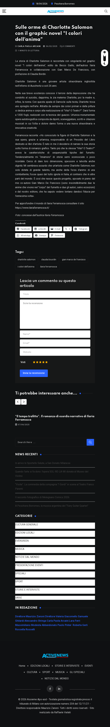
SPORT (19, 581)
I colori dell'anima (26, 266)
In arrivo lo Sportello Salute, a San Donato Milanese (42, 463)
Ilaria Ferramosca (48, 266)
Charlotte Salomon (26, 259)
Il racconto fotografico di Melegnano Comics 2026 (42, 497)
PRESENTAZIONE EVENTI (29, 565)
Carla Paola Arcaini (29, 46)
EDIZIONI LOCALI (24, 532)
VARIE (18, 597)
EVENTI (89, 665)
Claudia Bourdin (48, 259)
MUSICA (19, 548)
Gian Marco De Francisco (74, 259)
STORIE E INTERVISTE (27, 589)
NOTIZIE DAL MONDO (27, 557)
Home (22, 665)
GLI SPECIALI (77, 672)
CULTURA (32, 672)
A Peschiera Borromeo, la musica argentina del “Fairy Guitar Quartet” (51, 505)
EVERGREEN (22, 540)
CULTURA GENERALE (26, 524)
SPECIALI (20, 573)
